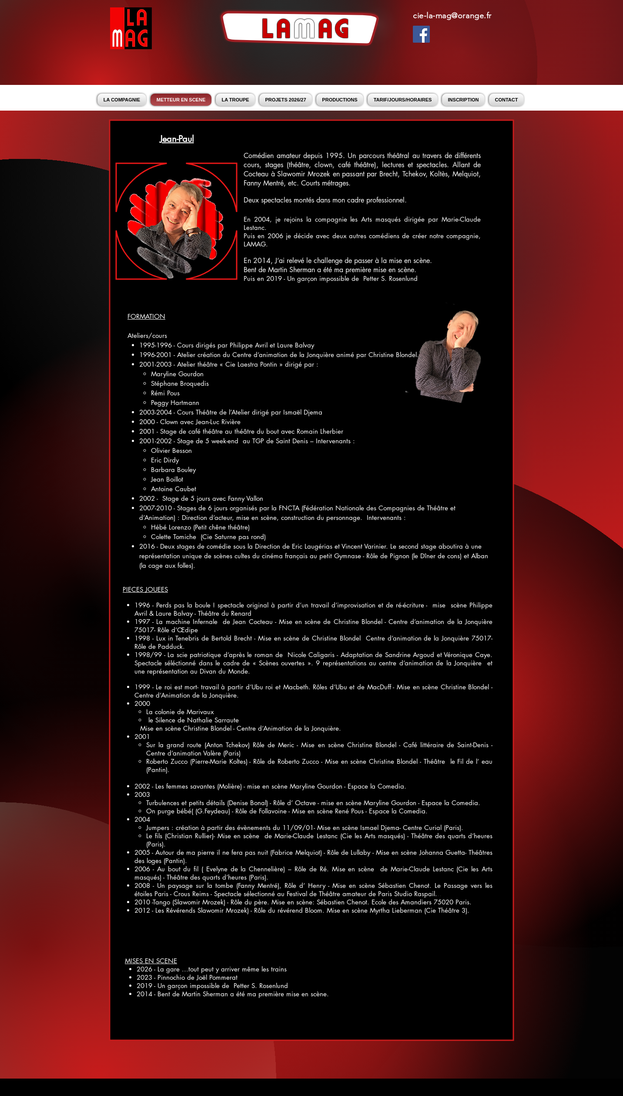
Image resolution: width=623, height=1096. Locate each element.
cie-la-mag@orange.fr (452, 15)
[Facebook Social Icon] (421, 34)
